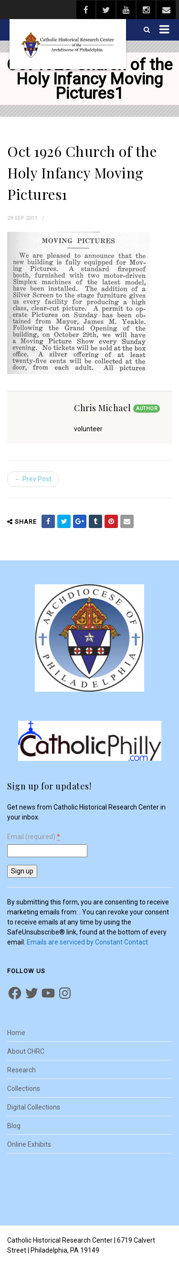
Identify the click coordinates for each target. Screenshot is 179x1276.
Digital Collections (33, 1107)
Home (16, 1033)
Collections (23, 1088)
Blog (14, 1126)
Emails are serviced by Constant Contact (87, 942)
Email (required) (33, 837)
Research (21, 1070)
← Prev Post (33, 479)
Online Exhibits (29, 1144)
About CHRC (25, 1051)
